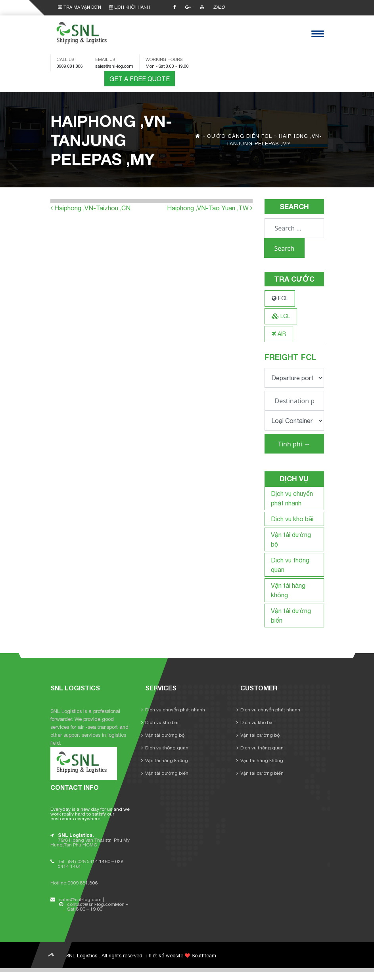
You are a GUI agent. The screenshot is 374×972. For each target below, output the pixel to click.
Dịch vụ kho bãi (292, 518)
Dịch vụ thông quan (166, 747)
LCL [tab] (281, 316)
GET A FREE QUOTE (139, 78)
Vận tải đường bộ (164, 735)
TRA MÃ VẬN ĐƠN (79, 7)
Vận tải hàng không (166, 760)
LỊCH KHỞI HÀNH (129, 7)
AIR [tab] (279, 334)
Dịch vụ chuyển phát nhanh (175, 709)
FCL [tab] (280, 298)
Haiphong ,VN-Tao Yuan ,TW (210, 208)
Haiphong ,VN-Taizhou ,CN (90, 208)
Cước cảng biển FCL (239, 136)
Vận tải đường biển (166, 773)
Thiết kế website (164, 956)
